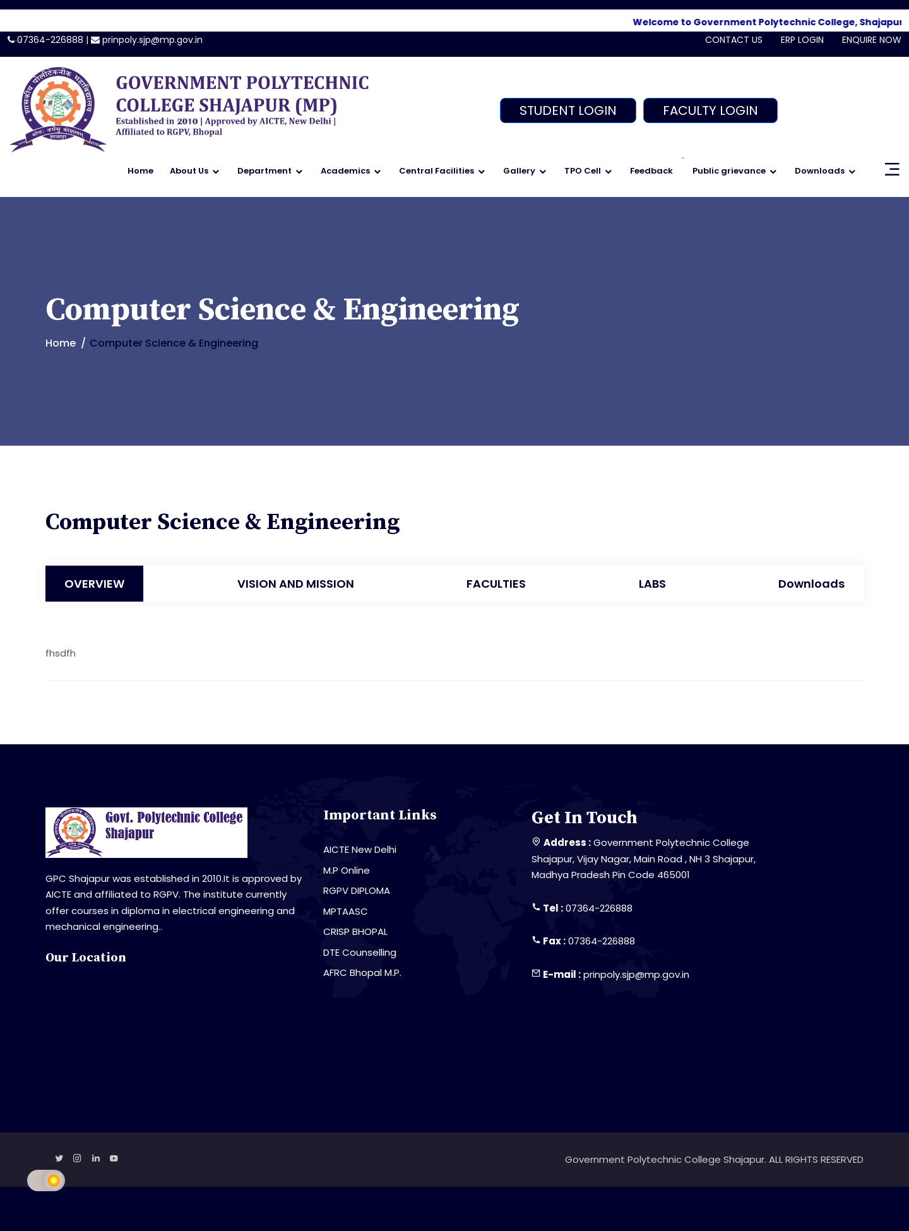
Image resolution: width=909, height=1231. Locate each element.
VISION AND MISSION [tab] (295, 584)
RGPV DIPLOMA (356, 890)
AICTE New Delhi (359, 849)
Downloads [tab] (811, 584)
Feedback (651, 171)
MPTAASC (345, 911)
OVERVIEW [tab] (94, 584)
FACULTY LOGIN (710, 110)
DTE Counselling (359, 952)
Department (264, 171)
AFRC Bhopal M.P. (362, 972)
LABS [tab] (652, 584)
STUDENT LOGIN (568, 110)
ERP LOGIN (802, 39)
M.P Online (346, 870)
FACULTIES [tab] (496, 584)
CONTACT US (734, 39)
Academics (345, 171)
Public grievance (729, 171)
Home (140, 171)
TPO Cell (582, 171)
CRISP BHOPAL (355, 931)
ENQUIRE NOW (871, 39)
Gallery (519, 171)
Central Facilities (436, 171)
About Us (189, 171)
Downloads (820, 171)
